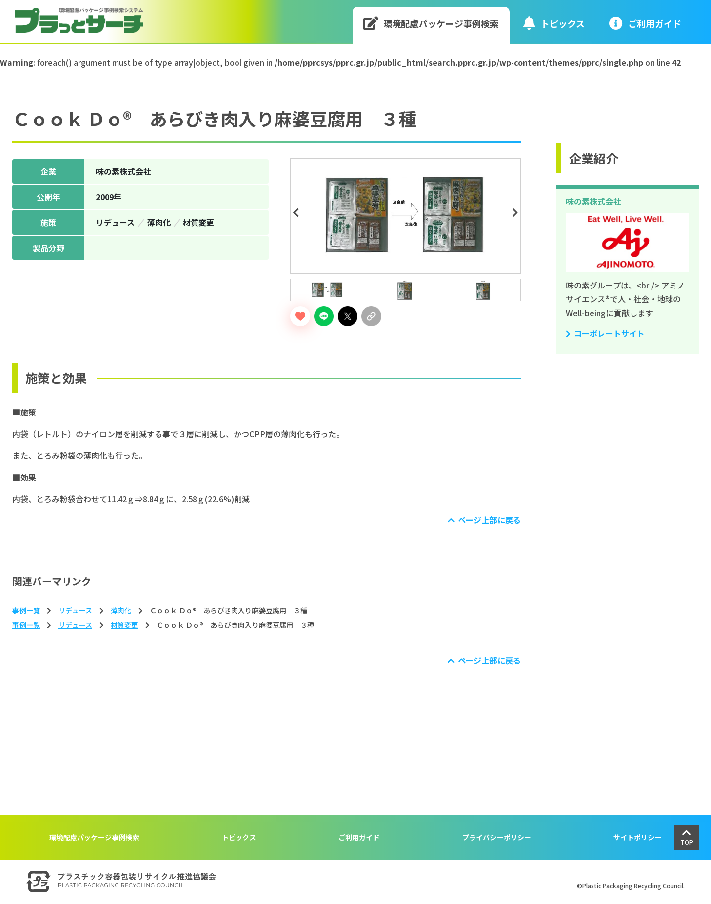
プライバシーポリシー (496, 837)
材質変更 (124, 625)
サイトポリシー (637, 837)
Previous (297, 213)
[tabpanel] (405, 216)
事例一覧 (26, 610)
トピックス (554, 23)
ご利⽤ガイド (645, 23)
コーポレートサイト (609, 333)
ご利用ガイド (359, 837)
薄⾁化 (121, 610)
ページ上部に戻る (489, 520)
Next (517, 213)
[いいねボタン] (300, 316)
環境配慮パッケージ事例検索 (431, 23)
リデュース (75, 610)
